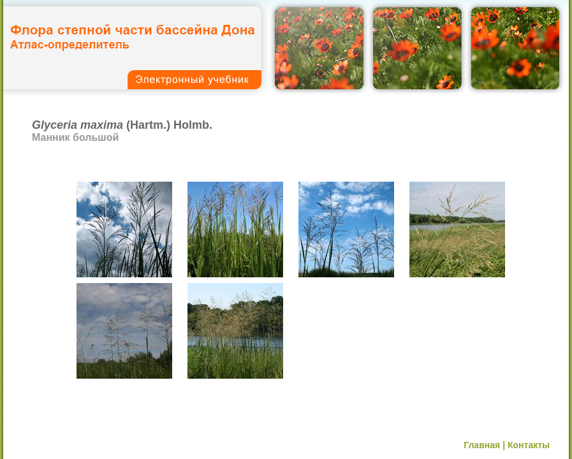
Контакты (529, 445)
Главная (482, 445)
